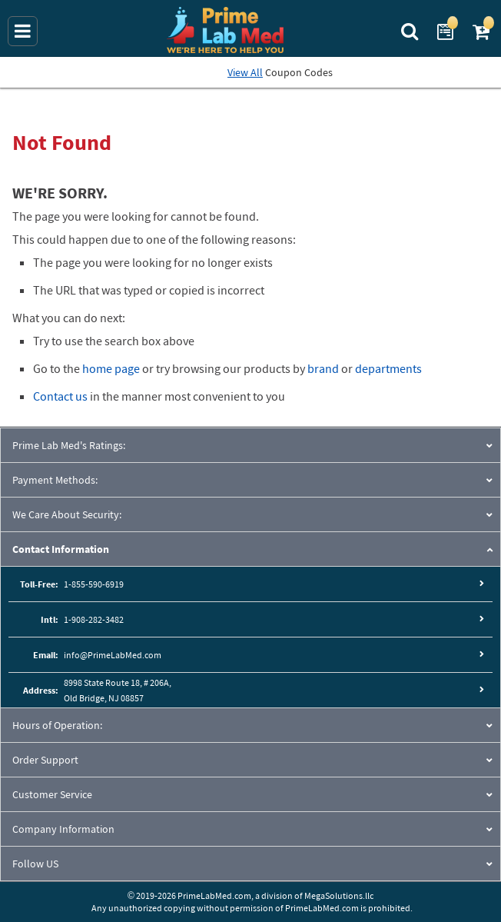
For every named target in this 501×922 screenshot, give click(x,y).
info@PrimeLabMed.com (112, 655)
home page (111, 368)
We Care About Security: (66, 514)
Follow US (35, 863)
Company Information (63, 829)
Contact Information (60, 549)
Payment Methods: (55, 480)
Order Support (45, 760)
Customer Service (52, 794)
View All (245, 72)
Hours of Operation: (57, 725)
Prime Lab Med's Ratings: (68, 445)
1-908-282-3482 (94, 619)
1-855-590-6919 (94, 584)
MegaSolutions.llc (338, 895)
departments (388, 368)
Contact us (60, 396)
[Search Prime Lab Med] (411, 30)
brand (323, 368)
